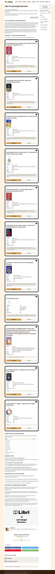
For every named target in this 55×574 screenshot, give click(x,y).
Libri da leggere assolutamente (45, 7)
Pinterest (13, 550)
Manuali (29, 1)
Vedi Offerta (14, 71)
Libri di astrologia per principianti (11, 561)
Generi (20, 1)
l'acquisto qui (32, 465)
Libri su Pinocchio (44, 27)
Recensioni (24, 1)
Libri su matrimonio (44, 29)
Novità (38, 1)
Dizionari (34, 1)
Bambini (47, 1)
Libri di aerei (43, 17)
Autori (16, 1)
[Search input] (44, 12)
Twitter (30, 547)
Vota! (22, 540)
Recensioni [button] (29, 71)
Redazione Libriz (12, 527)
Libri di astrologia (9, 558)
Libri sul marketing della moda (45, 22)
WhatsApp (30, 550)
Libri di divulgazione (44, 19)
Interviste (42, 1)
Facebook (13, 547)
